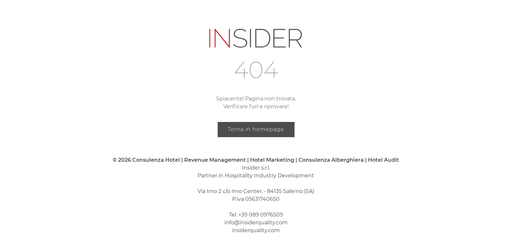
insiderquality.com (256, 230)
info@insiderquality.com (256, 222)
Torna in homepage (256, 129)
